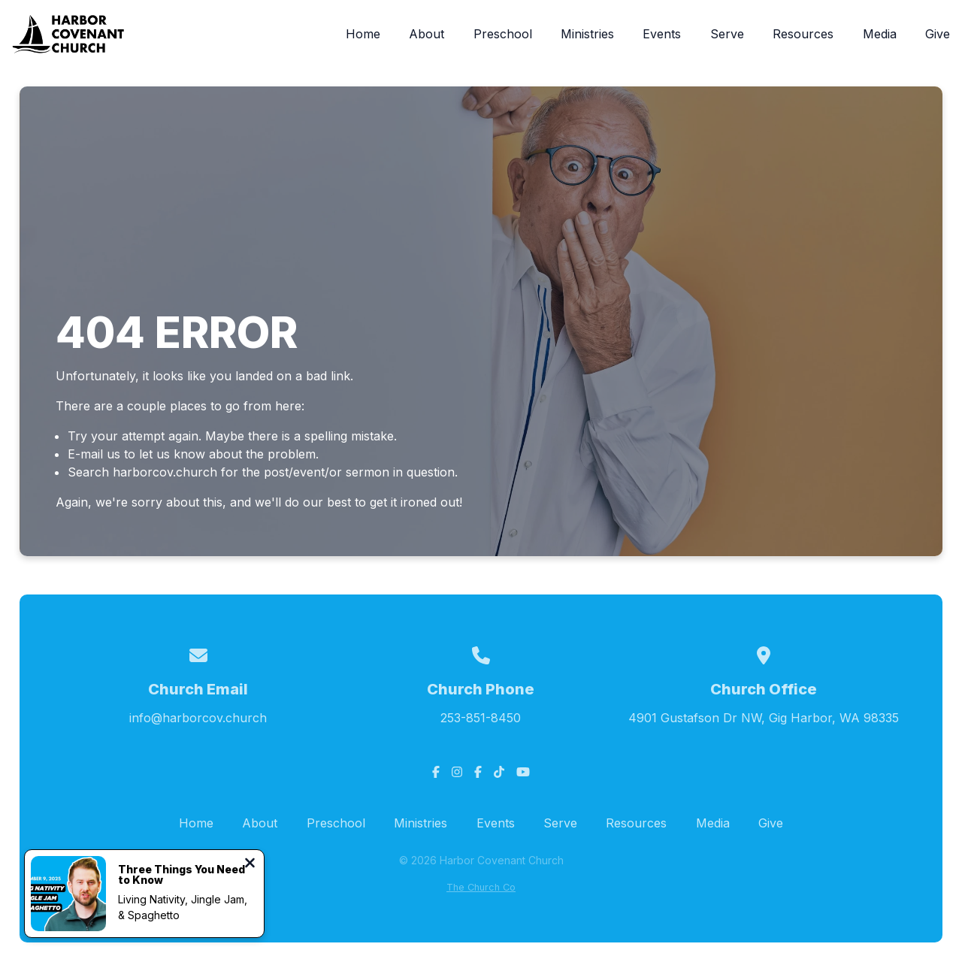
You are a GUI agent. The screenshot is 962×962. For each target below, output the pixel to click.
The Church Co (481, 887)
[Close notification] (250, 864)
